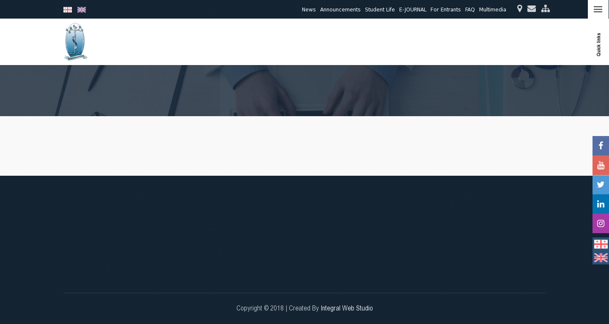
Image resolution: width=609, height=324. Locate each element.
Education (308, 41)
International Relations (502, 41)
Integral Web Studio (347, 308)
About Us (275, 41)
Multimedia (492, 9)
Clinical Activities (384, 41)
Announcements (340, 9)
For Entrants (446, 9)
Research (342, 41)
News (309, 9)
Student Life (380, 9)
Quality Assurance (439, 41)
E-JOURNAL (412, 9)
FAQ (470, 9)
